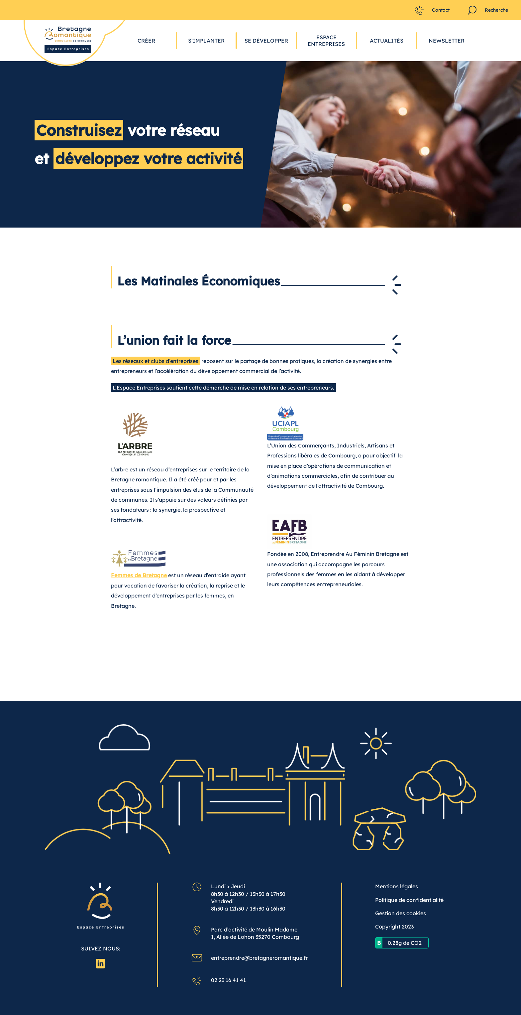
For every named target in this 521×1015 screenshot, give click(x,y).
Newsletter (447, 40)
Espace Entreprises (326, 40)
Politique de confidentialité (409, 900)
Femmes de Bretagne (139, 575)
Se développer (266, 40)
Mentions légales (396, 886)
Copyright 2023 (394, 926)
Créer (146, 40)
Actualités (386, 40)
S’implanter (206, 40)
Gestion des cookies (400, 913)
